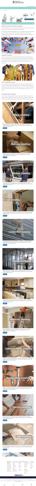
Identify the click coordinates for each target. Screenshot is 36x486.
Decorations (20, 470)
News (31, 464)
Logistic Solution (9, 469)
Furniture (20, 462)
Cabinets (14, 468)
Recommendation (9, 466)
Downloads (31, 466)
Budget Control (9, 467)
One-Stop (4, 23)
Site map (30, 479)
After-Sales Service (9, 471)
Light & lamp (20, 465)
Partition (14, 467)
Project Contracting (26, 462)
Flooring (20, 463)
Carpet (19, 467)
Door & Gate (14, 465)
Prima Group (31, 462)
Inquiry (25, 472)
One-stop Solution (26, 470)
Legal (26, 479)
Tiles (19, 464)
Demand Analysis (9, 463)
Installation (8, 470)
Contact (31, 468)
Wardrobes (14, 469)
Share (4, 485)
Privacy (23, 479)
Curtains (20, 466)
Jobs (21, 479)
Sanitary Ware (14, 471)
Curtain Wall (14, 466)
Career (19, 479)
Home (1, 10)
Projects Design (9, 465)
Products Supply (9, 468)
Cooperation (25, 471)
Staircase (14, 463)
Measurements (9, 464)
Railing (14, 462)
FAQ (27, 479)
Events (31, 463)
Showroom (31, 465)
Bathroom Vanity (15, 470)
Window (14, 464)
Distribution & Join (26, 463)
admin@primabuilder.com (18, 481)
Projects (31, 467)
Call (13, 485)
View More (5, 157)
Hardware (20, 469)
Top (31, 485)
